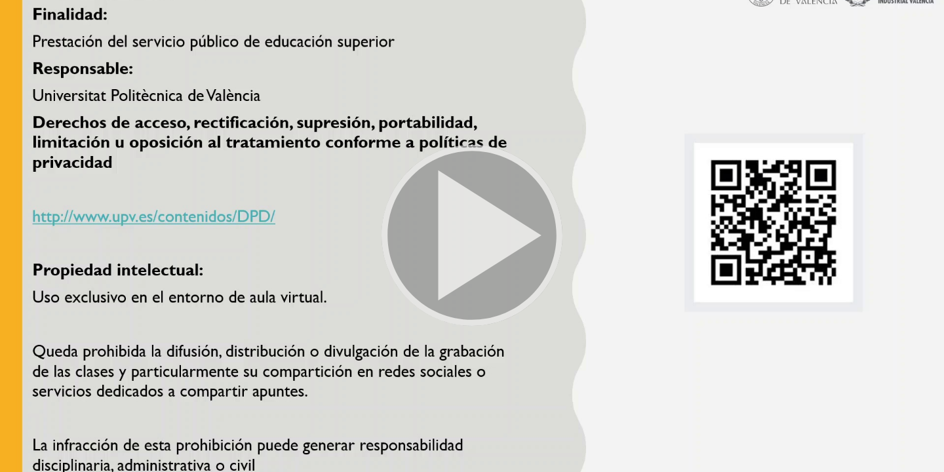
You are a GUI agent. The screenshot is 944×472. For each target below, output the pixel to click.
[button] (472, 236)
